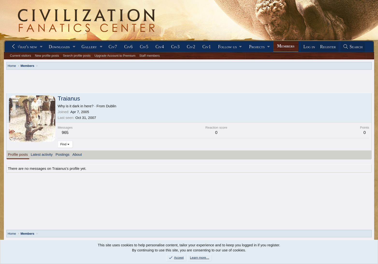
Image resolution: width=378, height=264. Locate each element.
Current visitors (20, 55)
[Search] (353, 47)
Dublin (111, 106)
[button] (41, 47)
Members (285, 46)
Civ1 (206, 46)
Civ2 (191, 46)
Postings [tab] (63, 154)
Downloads (59, 46)
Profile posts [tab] (18, 154)
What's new (26, 46)
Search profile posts (77, 55)
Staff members (149, 55)
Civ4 (160, 46)
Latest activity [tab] (42, 154)
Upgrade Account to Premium (115, 55)
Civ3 (175, 46)
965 (65, 132)
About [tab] (77, 154)
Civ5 (144, 46)
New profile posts (47, 55)
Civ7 (113, 46)
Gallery (89, 46)
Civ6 (128, 46)
